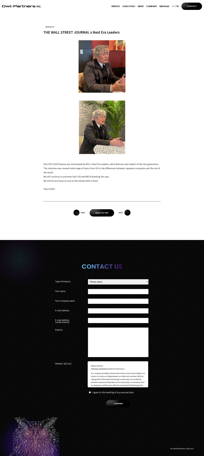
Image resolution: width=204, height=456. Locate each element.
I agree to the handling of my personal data (111, 392)
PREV (79, 213)
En (178, 6)
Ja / (174, 6)
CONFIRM (118, 404)
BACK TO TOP (101, 213)
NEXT (124, 213)
